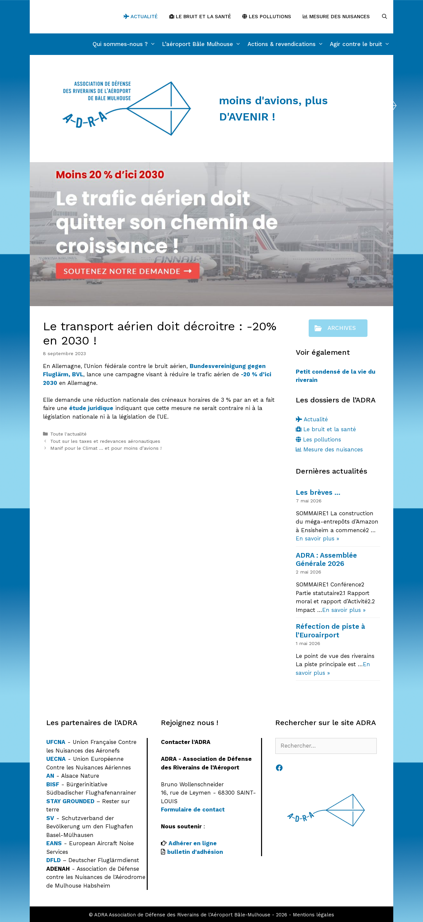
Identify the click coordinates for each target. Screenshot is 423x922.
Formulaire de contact (193, 809)
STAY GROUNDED (70, 801)
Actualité (141, 17)
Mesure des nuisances (336, 17)
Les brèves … (318, 492)
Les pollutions (266, 17)
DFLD (53, 860)
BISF (52, 784)
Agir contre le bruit (361, 44)
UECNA (56, 759)
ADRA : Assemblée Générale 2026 (326, 559)
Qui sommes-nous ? (126, 44)
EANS (54, 843)
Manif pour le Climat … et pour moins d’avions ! (106, 448)
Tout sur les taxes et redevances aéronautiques (105, 441)
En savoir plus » (317, 538)
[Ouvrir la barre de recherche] (384, 16)
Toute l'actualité (68, 434)
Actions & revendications (287, 44)
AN (50, 775)
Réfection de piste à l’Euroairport (330, 630)
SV (50, 818)
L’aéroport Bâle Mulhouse (203, 44)
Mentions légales (313, 915)
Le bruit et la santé (200, 17)
